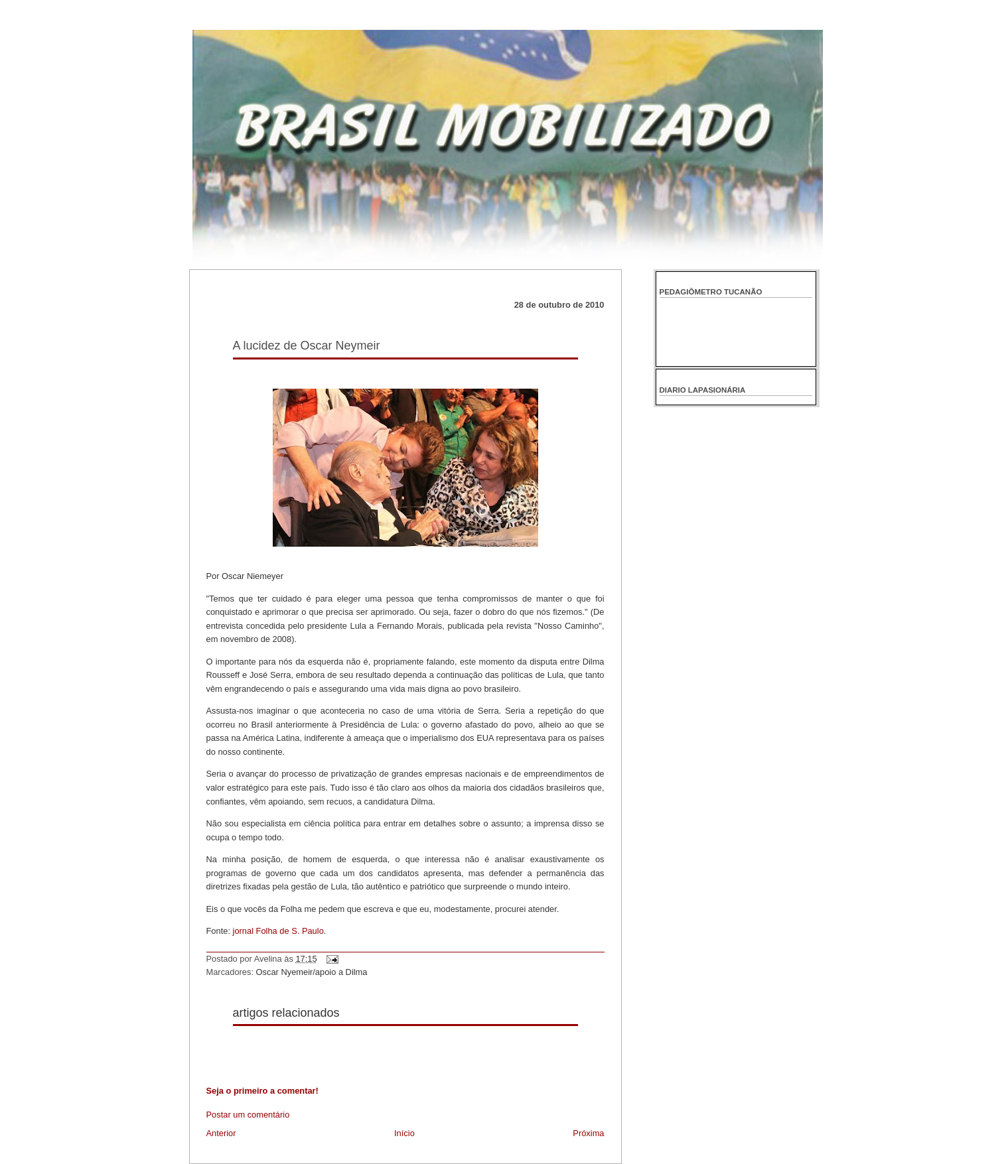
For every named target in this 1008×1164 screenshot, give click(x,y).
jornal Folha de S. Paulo (278, 931)
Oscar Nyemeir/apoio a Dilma (312, 972)
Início (404, 1133)
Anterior (221, 1133)
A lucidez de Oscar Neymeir (306, 345)
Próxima (588, 1133)
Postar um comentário (248, 1115)
